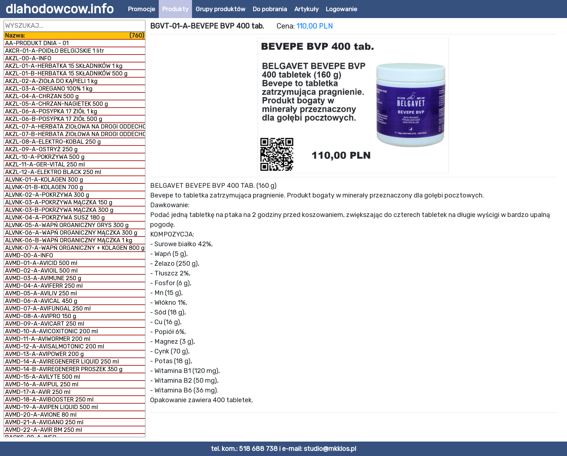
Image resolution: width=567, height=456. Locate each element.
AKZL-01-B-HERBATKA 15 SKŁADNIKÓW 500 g (66, 73)
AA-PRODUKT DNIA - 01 (37, 43)
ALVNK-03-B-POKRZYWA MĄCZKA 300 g (59, 210)
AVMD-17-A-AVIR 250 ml (38, 391)
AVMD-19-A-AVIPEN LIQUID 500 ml (51, 407)
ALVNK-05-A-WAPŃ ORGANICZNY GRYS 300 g (67, 225)
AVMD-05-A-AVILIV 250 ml (41, 293)
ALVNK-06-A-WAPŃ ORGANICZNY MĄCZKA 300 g (71, 232)
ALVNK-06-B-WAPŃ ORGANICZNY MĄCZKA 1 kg (68, 240)
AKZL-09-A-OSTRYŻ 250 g (41, 149)
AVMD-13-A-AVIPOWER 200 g (44, 354)
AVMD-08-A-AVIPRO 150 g (40, 316)
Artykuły (306, 9)
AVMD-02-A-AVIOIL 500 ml (41, 270)
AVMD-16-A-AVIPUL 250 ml (41, 384)
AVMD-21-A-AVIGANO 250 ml (44, 422)
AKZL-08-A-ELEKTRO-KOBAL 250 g (53, 141)
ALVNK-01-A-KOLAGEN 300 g (44, 179)
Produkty (175, 9)
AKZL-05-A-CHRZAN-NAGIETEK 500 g (56, 103)
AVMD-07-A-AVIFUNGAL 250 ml (48, 308)
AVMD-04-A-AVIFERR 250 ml (44, 285)
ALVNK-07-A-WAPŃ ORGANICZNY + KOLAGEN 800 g (75, 247)
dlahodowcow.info (59, 9)
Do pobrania (270, 9)
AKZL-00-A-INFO (28, 58)
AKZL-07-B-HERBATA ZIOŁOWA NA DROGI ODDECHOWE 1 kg (75, 134)
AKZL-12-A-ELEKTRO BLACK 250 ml (53, 172)
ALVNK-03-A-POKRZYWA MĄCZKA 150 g (58, 202)
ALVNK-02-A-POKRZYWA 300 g (47, 194)
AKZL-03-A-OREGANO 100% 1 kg (49, 88)
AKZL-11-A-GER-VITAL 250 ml (45, 164)
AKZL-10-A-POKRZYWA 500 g (45, 156)
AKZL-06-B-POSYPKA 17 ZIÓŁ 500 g (53, 119)
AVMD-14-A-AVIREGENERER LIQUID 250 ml (62, 361)
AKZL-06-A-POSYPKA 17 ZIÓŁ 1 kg (51, 111)
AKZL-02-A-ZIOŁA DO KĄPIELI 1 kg (51, 81)
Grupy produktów (221, 9)
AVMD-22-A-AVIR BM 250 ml (43, 429)
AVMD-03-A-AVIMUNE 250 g (43, 278)
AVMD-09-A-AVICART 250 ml (44, 323)
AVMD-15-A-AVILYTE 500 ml (42, 376)
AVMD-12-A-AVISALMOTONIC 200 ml (54, 346)
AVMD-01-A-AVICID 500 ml (41, 263)
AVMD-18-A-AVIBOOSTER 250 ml (49, 399)
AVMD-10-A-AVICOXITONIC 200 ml (51, 331)
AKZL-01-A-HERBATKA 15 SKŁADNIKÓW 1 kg (64, 65)
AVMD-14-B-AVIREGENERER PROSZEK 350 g (64, 369)
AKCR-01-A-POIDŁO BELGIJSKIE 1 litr (54, 50)
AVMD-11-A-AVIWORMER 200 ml (47, 338)
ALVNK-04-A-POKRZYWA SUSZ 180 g (55, 217)
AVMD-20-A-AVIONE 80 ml (41, 414)
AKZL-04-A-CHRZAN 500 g (42, 96)
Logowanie (341, 9)
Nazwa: (74, 35)
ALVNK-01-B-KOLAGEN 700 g (44, 187)
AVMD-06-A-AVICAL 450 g (41, 301)
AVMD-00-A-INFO (29, 255)
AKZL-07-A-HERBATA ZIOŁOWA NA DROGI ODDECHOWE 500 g (75, 126)
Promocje (141, 9)
